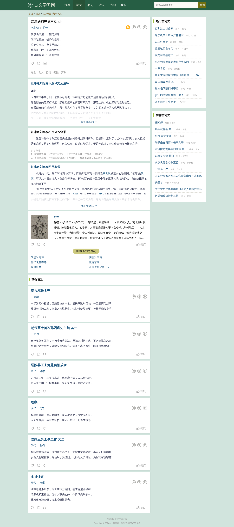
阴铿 (45, 27)
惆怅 (56, 72)
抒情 (48, 72)
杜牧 (42, 482)
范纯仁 (177, 69)
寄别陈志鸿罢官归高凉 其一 (171, 149)
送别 (33, 72)
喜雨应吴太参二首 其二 (47, 439)
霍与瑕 (185, 156)
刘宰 (189, 196)
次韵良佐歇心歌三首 (166, 162)
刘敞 (194, 35)
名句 (90, 5)
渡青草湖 (94, 262)
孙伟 (42, 445)
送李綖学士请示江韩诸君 (169, 35)
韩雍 (36, 296)
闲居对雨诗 (37, 257)
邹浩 (181, 42)
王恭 (198, 149)
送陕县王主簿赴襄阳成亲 (49, 365)
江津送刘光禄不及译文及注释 (50, 83)
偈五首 (159, 182)
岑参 (42, 371)
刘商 (174, 123)
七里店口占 (161, 169)
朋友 (105, 173)
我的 (123, 5)
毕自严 (185, 49)
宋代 (177, 29)
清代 (177, 55)
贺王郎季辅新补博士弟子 (169, 95)
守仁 (42, 408)
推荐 (67, 5)
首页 (30, 13)
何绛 (36, 334)
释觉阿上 (175, 183)
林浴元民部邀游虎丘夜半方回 (172, 62)
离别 (63, 72)
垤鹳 (34, 402)
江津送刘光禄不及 (52, 13)
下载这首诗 (44, 63)
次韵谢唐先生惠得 (165, 101)
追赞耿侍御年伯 (164, 48)
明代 (33, 408)
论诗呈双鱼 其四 (164, 155)
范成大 (180, 169)
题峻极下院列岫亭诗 (166, 88)
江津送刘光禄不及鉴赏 (45, 167)
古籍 (113, 5)
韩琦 (184, 29)
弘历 (183, 82)
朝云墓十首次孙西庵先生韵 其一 (54, 328)
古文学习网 (44, 5)
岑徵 (185, 129)
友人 (41, 72)
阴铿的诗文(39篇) (86, 251)
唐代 (33, 371)
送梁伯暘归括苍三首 (166, 195)
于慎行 (195, 95)
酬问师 (159, 122)
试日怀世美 (161, 42)
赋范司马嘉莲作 (164, 55)
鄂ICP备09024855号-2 (130, 523)
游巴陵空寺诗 (38, 262)
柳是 (184, 55)
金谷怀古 (37, 476)
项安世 (183, 102)
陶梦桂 (190, 163)
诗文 (79, 5)
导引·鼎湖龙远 (163, 136)
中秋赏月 (160, 68)
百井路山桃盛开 (164, 28)
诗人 (102, 5)
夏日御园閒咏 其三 (165, 81)
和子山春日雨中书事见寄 (169, 142)
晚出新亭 (36, 267)
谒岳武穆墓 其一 (164, 129)
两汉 (176, 136)
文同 (194, 143)
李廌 (189, 89)
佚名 (182, 136)
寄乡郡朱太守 (40, 291)
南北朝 (35, 27)
